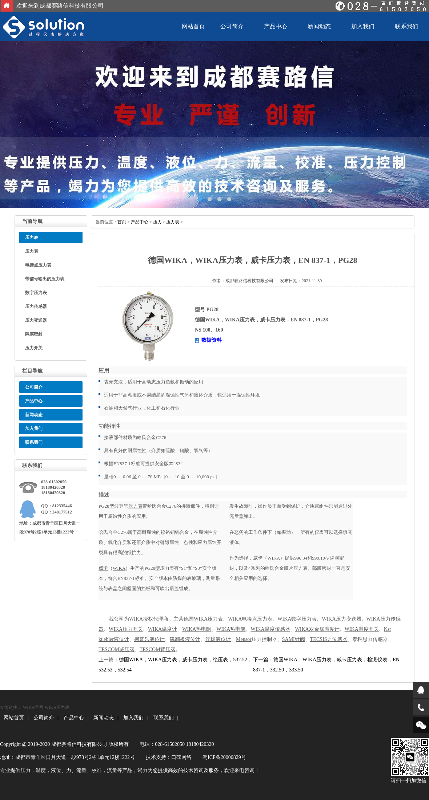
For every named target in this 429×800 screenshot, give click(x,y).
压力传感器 (36, 306)
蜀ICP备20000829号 (224, 757)
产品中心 (275, 26)
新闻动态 (319, 26)
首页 (121, 221)
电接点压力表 (38, 265)
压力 (157, 221)
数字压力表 (36, 292)
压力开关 (34, 347)
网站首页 (193, 26)
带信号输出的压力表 (44, 278)
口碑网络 (181, 757)
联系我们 (406, 26)
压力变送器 (36, 320)
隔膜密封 (34, 334)
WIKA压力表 (57, 707)
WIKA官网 (33, 707)
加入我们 (362, 26)
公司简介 (232, 26)
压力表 (31, 251)
